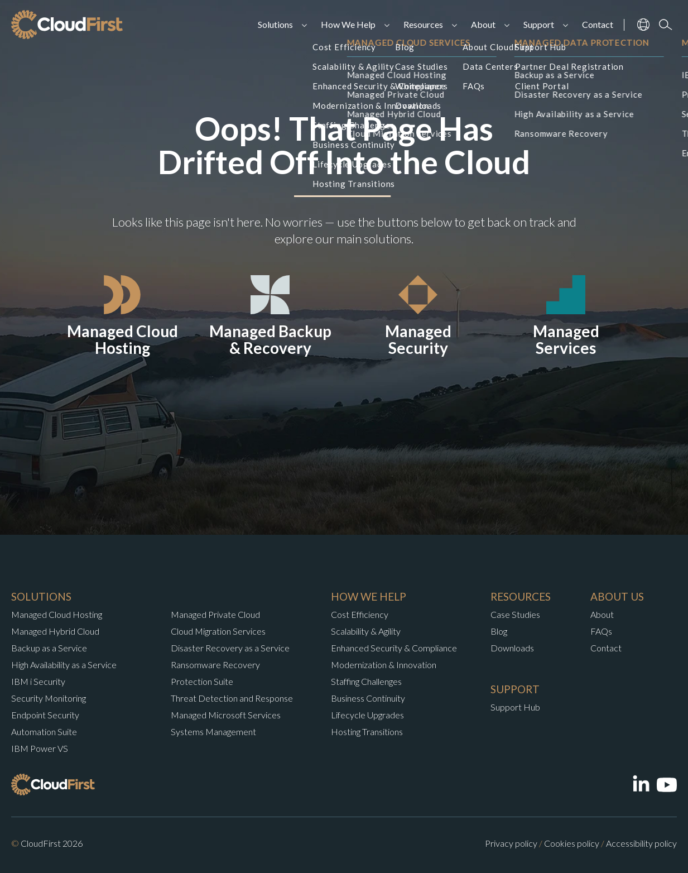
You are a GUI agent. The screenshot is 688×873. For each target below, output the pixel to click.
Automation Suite (44, 731)
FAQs (601, 631)
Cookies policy (571, 843)
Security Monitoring (48, 698)
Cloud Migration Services (218, 631)
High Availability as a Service (64, 664)
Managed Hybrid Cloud (55, 631)
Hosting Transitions (367, 731)
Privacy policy (511, 843)
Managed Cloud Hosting (56, 614)
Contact (597, 24)
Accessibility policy (641, 843)
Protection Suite (202, 681)
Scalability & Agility (366, 631)
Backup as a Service (49, 647)
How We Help (348, 24)
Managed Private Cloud (215, 614)
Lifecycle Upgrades (367, 714)
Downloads (512, 647)
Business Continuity (368, 698)
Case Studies (515, 614)
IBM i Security (38, 681)
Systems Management (213, 731)
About (483, 24)
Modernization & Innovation (383, 664)
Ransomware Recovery (215, 664)
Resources (423, 24)
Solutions (275, 24)
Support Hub (515, 707)
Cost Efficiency (359, 614)
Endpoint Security (45, 714)
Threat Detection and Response (232, 698)
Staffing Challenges (366, 681)
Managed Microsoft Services (226, 714)
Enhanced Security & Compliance (394, 647)
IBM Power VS (39, 748)
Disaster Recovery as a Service (230, 647)
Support (538, 24)
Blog (498, 631)
